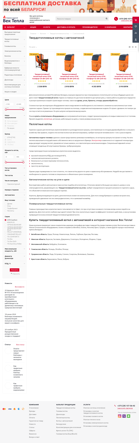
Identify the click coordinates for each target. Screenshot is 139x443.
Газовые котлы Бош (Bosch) (66, 434)
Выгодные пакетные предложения (12, 33)
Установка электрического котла (95, 423)
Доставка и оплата (66, 27)
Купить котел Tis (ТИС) (64, 431)
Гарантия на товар (36, 421)
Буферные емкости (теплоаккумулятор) (12, 69)
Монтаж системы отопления (94, 408)
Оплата (32, 418)
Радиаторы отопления (13, 75)
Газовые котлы (10, 46)
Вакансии (32, 434)
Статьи (31, 427)
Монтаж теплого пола (91, 419)
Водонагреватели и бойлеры (12, 62)
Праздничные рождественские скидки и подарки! (12, 334)
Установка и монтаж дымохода (95, 426)
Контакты (128, 27)
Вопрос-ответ (34, 437)
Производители (90, 27)
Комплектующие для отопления (68, 427)
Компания (34, 405)
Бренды (32, 411)
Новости (32, 424)
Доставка (32, 414)
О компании (110, 27)
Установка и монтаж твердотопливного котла (93, 412)
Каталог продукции (65, 405)
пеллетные (48, 119)
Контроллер (96, 140)
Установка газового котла (93, 416)
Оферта (32, 431)
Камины (8, 56)
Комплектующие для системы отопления (13, 86)
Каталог (11, 27)
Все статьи (20, 345)
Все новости (19, 287)
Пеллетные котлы (63, 418)
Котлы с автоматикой (64, 421)
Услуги (46, 27)
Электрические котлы (13, 51)
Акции (33, 27)
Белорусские (61, 424)
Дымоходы (9, 80)
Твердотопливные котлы (12, 40)
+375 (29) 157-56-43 (127, 19)
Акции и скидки (11, 92)
